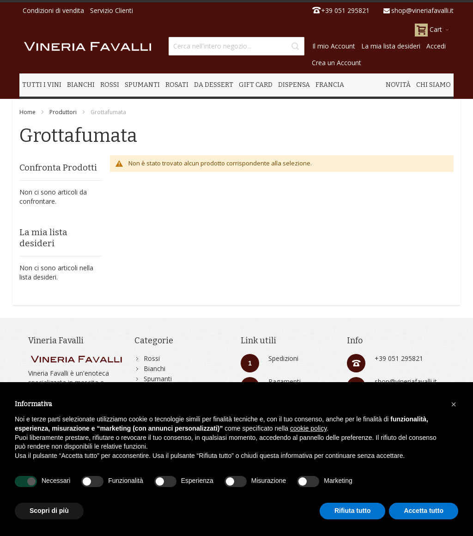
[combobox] (236, 46)
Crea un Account (336, 62)
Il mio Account (333, 46)
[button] (453, 404)
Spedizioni (283, 358)
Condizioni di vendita (53, 10)
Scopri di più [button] (49, 510)
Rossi (152, 358)
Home (27, 112)
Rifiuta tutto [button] (352, 510)
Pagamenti (284, 381)
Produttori (63, 112)
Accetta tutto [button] (423, 510)
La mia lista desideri (390, 46)
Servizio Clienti (111, 10)
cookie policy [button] (308, 428)
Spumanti (158, 378)
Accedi (436, 46)
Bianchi (154, 368)
